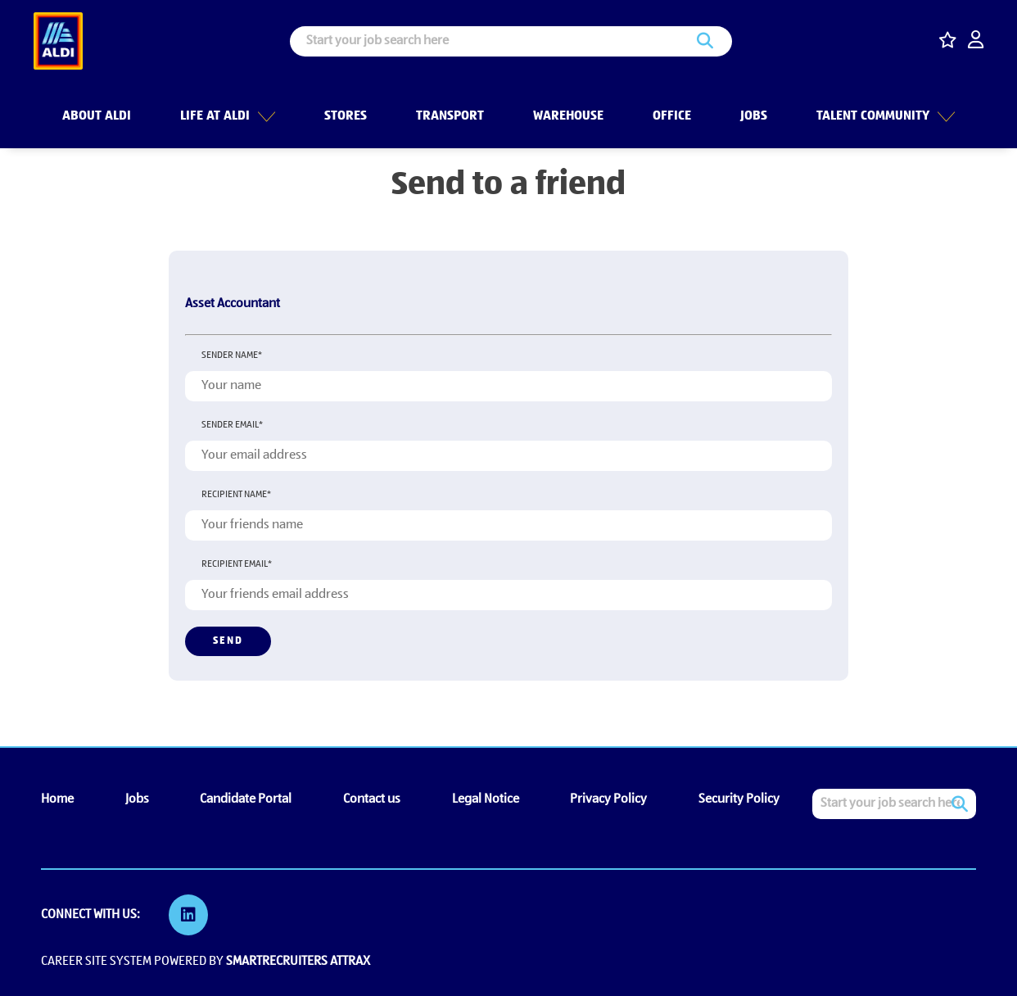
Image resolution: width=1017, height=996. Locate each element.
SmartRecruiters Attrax (298, 961)
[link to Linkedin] (188, 914)
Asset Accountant (232, 303)
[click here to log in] (975, 41)
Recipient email (236, 564)
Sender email (232, 425)
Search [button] (705, 41)
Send (228, 641)
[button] (264, 114)
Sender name (231, 355)
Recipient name (236, 495)
